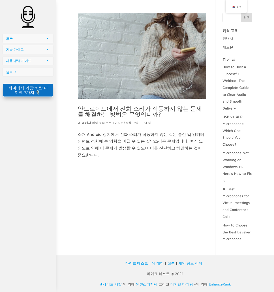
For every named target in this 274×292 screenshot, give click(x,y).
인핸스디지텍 (146, 284)
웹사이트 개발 (110, 284)
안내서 (146, 123)
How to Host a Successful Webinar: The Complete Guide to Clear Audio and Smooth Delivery (236, 87)
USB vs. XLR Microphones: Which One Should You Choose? (233, 130)
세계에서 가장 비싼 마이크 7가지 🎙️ (28, 90)
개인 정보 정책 (190, 263)
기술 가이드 (15, 49)
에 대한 (158, 263)
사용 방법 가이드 (18, 61)
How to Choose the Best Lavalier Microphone (236, 232)
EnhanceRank (220, 284)
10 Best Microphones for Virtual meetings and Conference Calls (236, 202)
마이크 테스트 (102, 123)
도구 (9, 38)
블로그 (11, 72)
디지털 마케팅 (181, 284)
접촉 (171, 263)
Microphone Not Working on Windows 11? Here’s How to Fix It (237, 166)
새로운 (228, 47)
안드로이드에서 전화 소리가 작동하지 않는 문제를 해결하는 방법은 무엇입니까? (140, 111)
